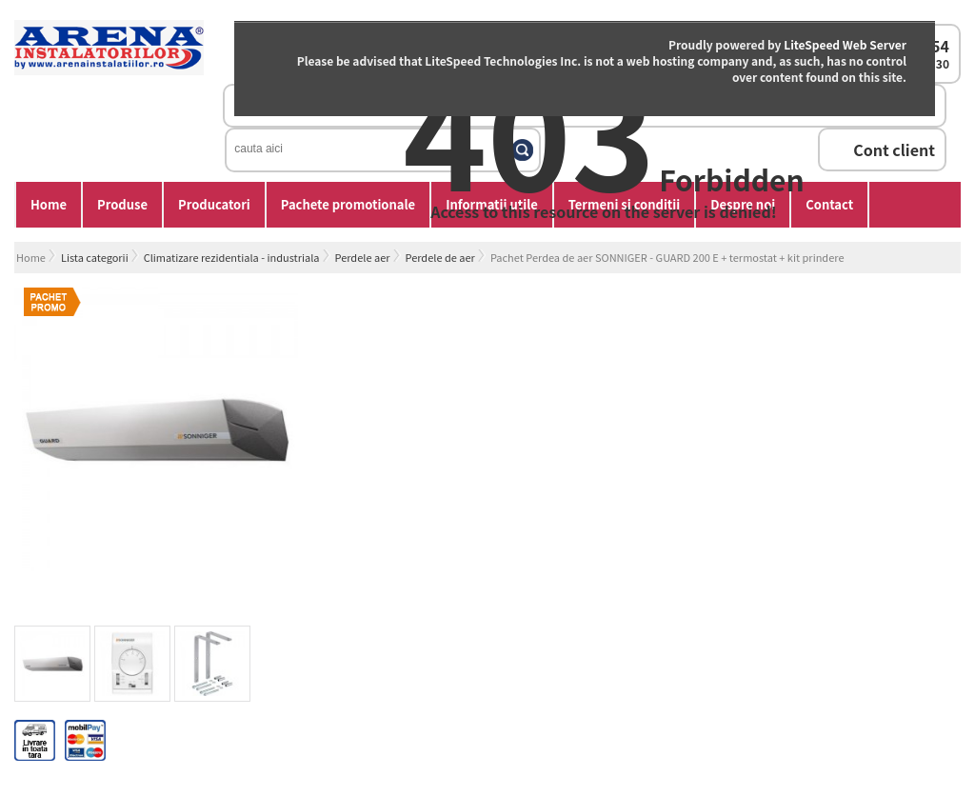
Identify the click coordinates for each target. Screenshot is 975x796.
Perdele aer (362, 257)
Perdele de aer (440, 257)
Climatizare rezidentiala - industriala (232, 257)
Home (48, 204)
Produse (122, 204)
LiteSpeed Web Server (845, 44)
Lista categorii (95, 257)
